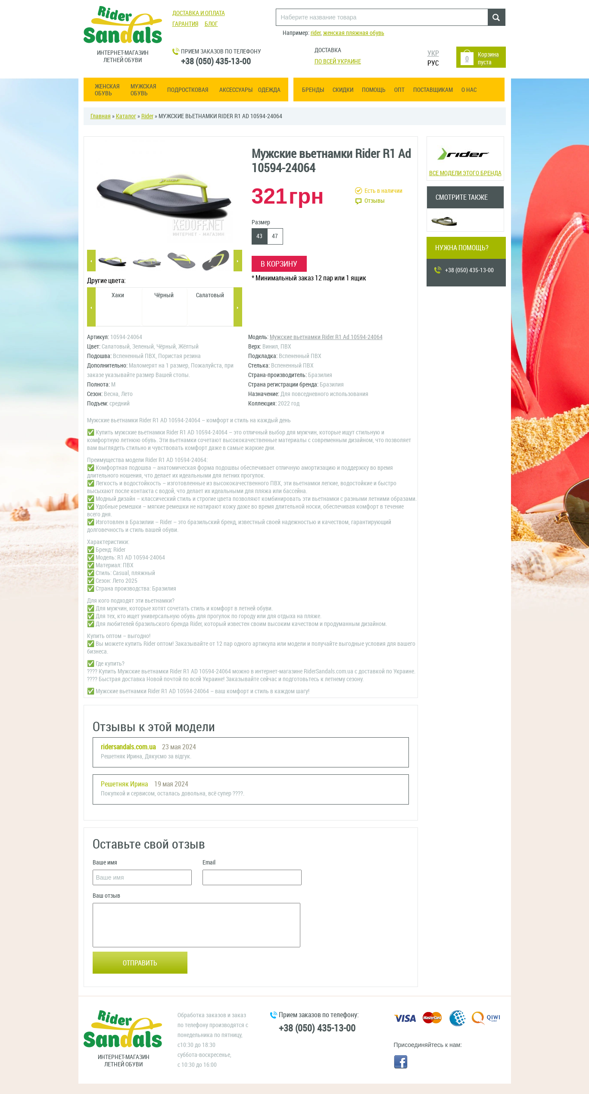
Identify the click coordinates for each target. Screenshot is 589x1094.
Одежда (269, 90)
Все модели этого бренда (465, 157)
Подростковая (187, 90)
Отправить (140, 963)
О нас (469, 90)
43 (259, 236)
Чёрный (164, 295)
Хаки (118, 295)
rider (316, 33)
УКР (433, 53)
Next (238, 261)
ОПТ (399, 90)
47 (275, 236)
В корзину (279, 264)
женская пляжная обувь (353, 33)
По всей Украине (338, 61)
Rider (147, 116)
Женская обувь (107, 90)
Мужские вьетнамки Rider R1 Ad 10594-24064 (326, 337)
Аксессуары (235, 90)
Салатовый (210, 295)
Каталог (126, 116)
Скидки (343, 90)
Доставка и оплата (198, 13)
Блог (211, 24)
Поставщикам (433, 90)
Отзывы (375, 200)
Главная (100, 116)
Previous (91, 261)
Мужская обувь (143, 90)
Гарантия (185, 24)
